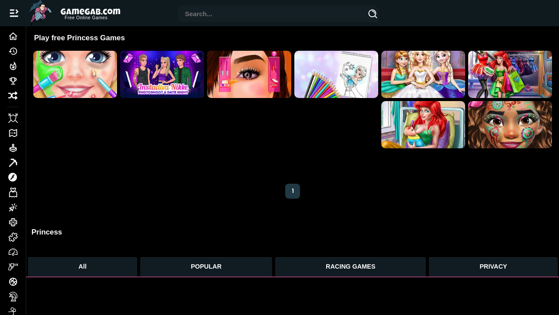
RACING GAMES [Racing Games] (351, 266)
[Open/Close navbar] (13, 13)
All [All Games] (82, 266)
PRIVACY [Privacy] (493, 266)
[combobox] (272, 14)
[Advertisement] (205, 134)
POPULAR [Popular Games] (206, 266)
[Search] (373, 15)
